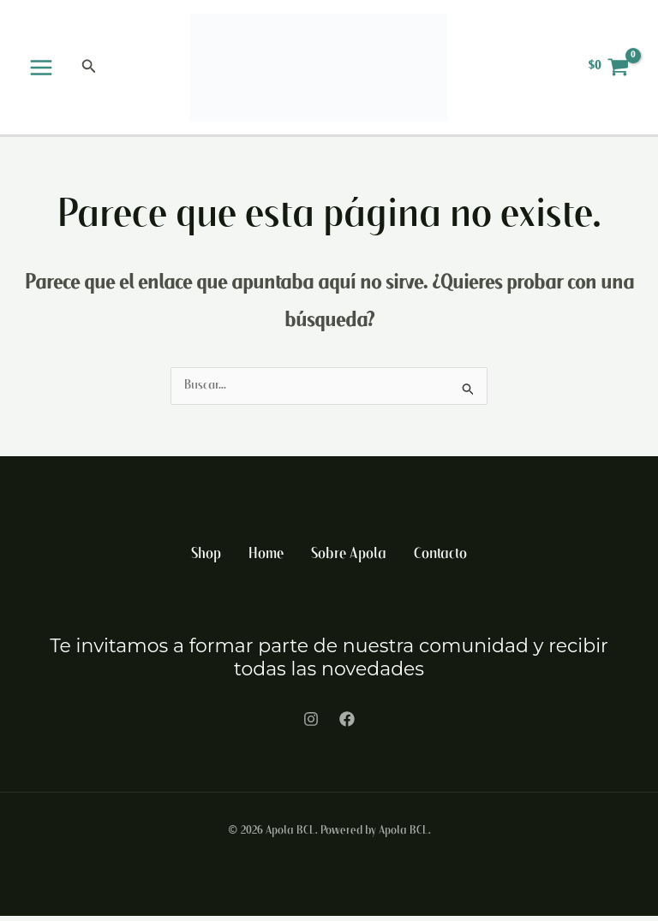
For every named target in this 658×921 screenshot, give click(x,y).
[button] (89, 70)
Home (266, 560)
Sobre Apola (349, 560)
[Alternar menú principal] (41, 69)
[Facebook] (347, 724)
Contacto (441, 560)
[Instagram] (311, 724)
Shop (205, 560)
